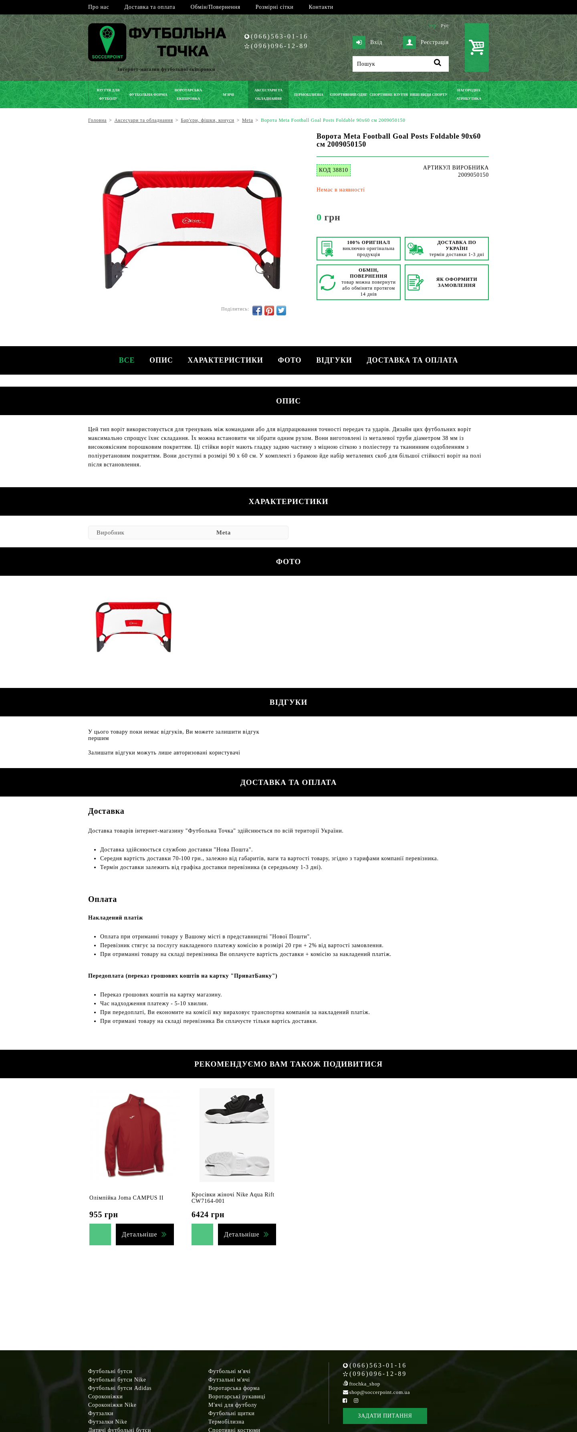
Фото (290, 360)
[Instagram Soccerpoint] (355, 1401)
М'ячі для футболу (232, 1405)
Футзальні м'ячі (229, 1380)
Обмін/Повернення (215, 7)
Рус (445, 25)
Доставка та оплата (149, 7)
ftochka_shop (364, 1384)
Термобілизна (226, 1422)
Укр (432, 25)
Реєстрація (426, 42)
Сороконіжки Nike (112, 1405)
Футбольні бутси (110, 1371)
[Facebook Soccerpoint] (345, 1401)
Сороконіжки (105, 1397)
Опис (159, 360)
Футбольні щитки (231, 1413)
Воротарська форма (234, 1388)
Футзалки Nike (107, 1422)
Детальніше (139, 1234)
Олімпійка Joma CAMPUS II (126, 1198)
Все (123, 360)
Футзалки (100, 1413)
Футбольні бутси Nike (117, 1380)
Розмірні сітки (275, 7)
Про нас (98, 7)
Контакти (321, 7)
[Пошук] (401, 64)
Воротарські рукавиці (237, 1397)
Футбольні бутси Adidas (120, 1388)
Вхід (367, 42)
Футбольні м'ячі (229, 1371)
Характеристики (224, 360)
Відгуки (336, 360)
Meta (223, 532)
